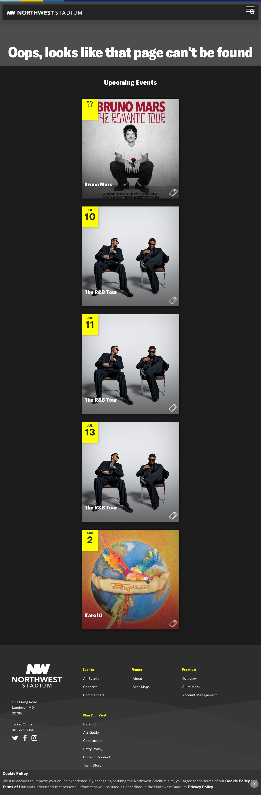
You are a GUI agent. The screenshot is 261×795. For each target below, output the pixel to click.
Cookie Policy (237, 781)
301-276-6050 (23, 730)
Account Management (199, 695)
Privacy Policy (200, 787)
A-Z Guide (91, 732)
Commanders (93, 695)
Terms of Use (14, 787)
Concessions (93, 740)
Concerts (90, 687)
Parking (89, 724)
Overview (189, 678)
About (137, 678)
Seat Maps (141, 687)
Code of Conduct (96, 757)
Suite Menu (191, 687)
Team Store (92, 765)
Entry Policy (92, 749)
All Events (91, 678)
